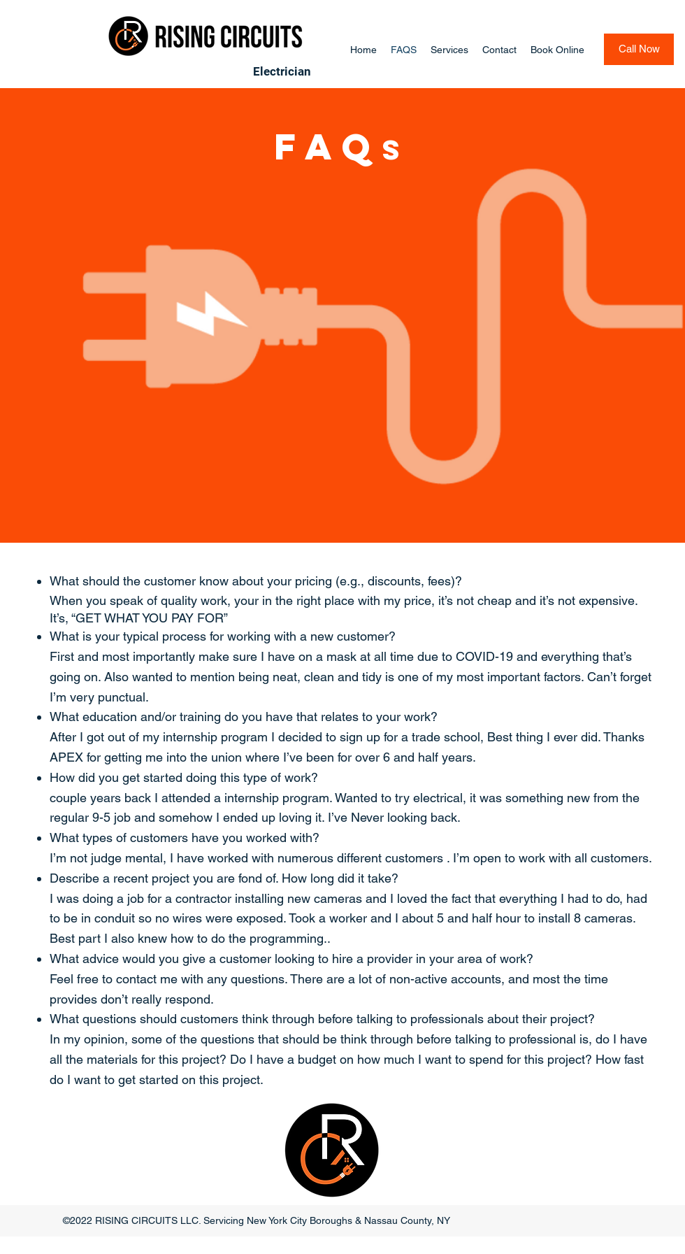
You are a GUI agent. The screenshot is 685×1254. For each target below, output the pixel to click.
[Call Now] (639, 49)
